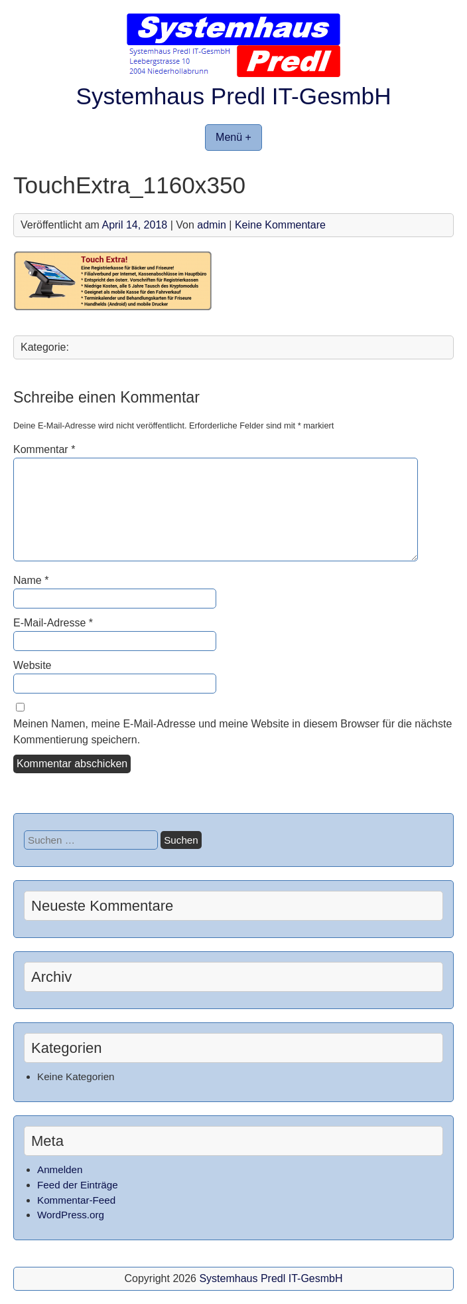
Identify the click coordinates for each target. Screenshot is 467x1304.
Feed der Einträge (77, 1184)
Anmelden (59, 1169)
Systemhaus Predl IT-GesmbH (233, 96)
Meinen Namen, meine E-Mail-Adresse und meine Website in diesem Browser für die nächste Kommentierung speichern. (232, 731)
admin (211, 225)
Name (30, 580)
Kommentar (44, 449)
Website (32, 665)
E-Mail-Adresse (53, 622)
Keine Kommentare (280, 225)
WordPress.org (70, 1214)
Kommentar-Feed (76, 1200)
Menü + (233, 137)
